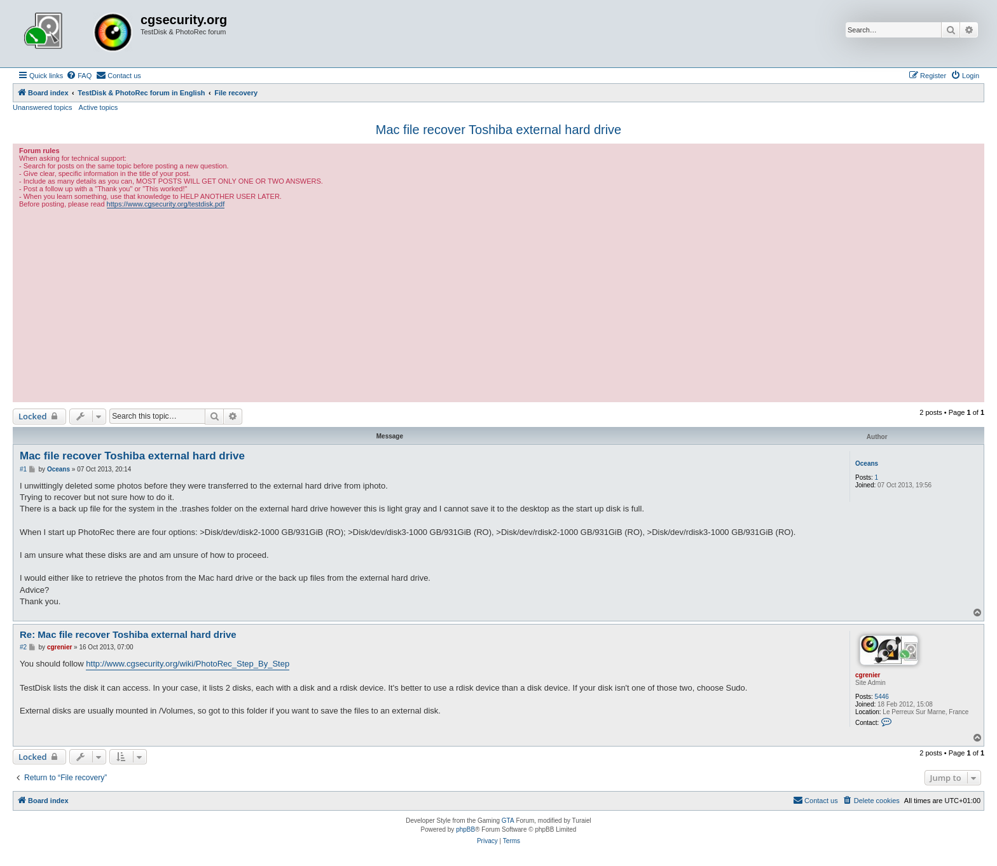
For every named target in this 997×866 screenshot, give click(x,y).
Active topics (98, 107)
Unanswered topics (42, 107)
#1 (23, 469)
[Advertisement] (498, 304)
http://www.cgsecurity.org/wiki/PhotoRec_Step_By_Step (187, 663)
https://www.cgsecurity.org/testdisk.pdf (166, 204)
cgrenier (867, 675)
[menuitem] (79, 75)
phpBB (465, 829)
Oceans (866, 463)
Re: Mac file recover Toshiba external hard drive (128, 634)
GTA (508, 820)
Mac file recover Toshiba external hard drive (498, 130)
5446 (882, 696)
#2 (23, 647)
